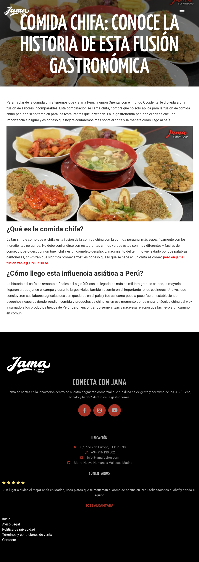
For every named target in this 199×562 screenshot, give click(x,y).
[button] (182, 11)
